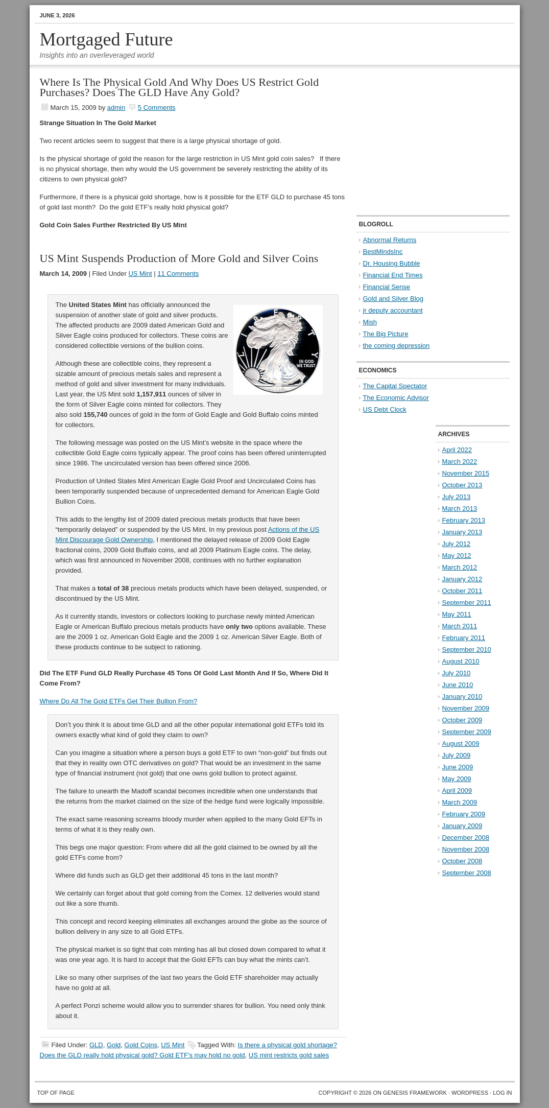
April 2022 (457, 450)
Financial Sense (387, 287)
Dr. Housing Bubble (391, 263)
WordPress (469, 1093)
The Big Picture (386, 334)
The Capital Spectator (395, 386)
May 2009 (456, 779)
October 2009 (462, 720)
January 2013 (462, 532)
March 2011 (460, 626)
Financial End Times (393, 275)
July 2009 (456, 755)
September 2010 (466, 649)
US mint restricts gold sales (289, 1055)
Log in (502, 1093)
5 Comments (157, 107)
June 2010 (457, 685)
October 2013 (462, 485)
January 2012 (462, 579)
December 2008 (466, 837)
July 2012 (456, 544)
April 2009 (457, 790)
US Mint (140, 273)
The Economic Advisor (396, 398)
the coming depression (396, 345)
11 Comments (178, 273)
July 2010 (456, 673)
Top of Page (56, 1093)
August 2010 (461, 661)
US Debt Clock (385, 409)
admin (116, 107)
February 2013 (464, 520)
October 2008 (462, 861)
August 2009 (461, 743)
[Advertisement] (420, 141)
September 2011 (466, 602)
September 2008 (466, 873)
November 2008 (466, 849)
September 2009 (466, 732)
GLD (96, 1045)
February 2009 (464, 814)
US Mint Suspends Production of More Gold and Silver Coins (179, 258)
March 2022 (460, 461)
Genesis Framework (415, 1093)
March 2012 (460, 567)
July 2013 (456, 497)
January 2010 (462, 696)
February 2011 (464, 638)
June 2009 (457, 767)
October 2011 (462, 591)
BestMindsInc (383, 251)
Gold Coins (141, 1045)
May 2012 (456, 555)
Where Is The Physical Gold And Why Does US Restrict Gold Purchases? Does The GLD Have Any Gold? (179, 87)
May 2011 (456, 614)
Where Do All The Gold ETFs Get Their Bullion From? (119, 701)
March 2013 (460, 508)
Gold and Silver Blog (393, 298)
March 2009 (460, 802)
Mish (370, 322)
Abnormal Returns (390, 240)
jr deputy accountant (393, 310)
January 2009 (462, 826)
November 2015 (466, 473)
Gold (114, 1045)
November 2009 (466, 708)
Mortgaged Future (106, 39)
